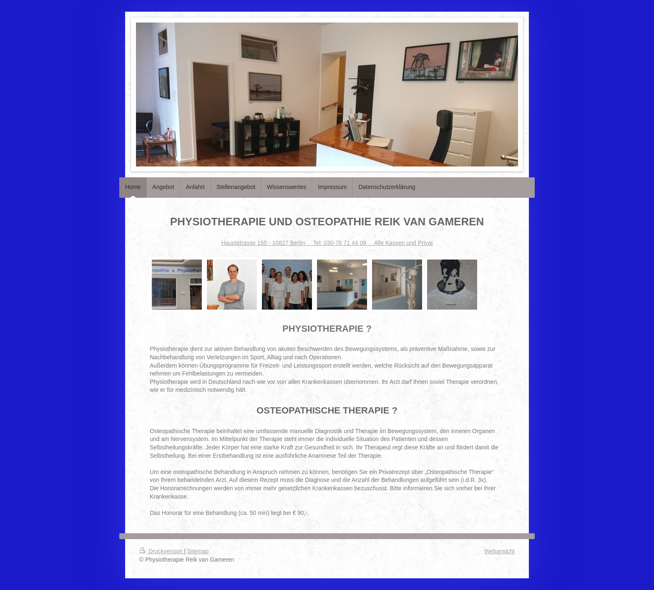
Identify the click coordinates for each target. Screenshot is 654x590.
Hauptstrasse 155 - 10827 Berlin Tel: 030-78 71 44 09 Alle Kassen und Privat (327, 243)
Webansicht (499, 551)
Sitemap (198, 551)
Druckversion (161, 551)
